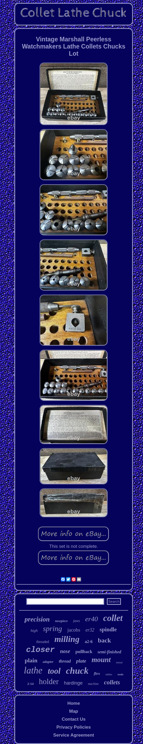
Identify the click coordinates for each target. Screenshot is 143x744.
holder (48, 681)
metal (119, 662)
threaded (42, 642)
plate (81, 661)
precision (36, 619)
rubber (108, 674)
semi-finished (109, 652)
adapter (48, 662)
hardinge (73, 683)
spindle (108, 629)
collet (113, 618)
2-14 (30, 684)
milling (66, 639)
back (104, 640)
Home (73, 703)
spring (52, 628)
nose (65, 651)
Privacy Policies (73, 727)
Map (73, 711)
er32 (90, 630)
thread (65, 661)
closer (40, 649)
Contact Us (74, 719)
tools (120, 674)
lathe (33, 670)
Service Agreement (73, 735)
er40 (91, 619)
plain (31, 660)
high (34, 630)
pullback (83, 651)
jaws (76, 621)
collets (112, 682)
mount (101, 660)
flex (97, 673)
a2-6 (88, 641)
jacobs (73, 630)
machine (93, 684)
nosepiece (61, 621)
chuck (77, 671)
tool (54, 671)
